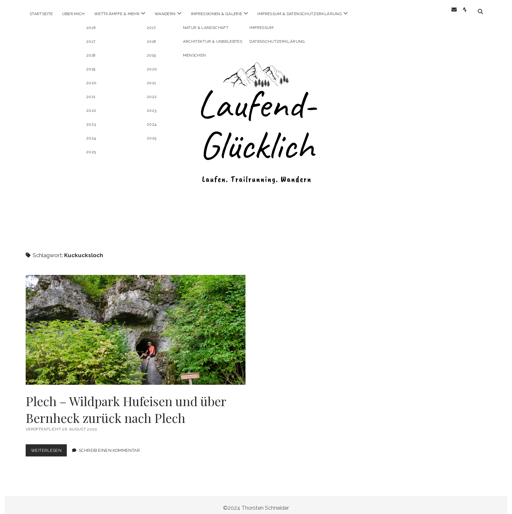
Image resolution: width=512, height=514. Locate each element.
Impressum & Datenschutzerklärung (299, 14)
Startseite (41, 14)
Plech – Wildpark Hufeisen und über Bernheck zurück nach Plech (135, 324)
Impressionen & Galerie (217, 14)
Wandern (165, 14)
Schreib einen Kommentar (109, 444)
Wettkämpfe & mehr (117, 14)
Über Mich (73, 14)
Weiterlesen (49, 446)
